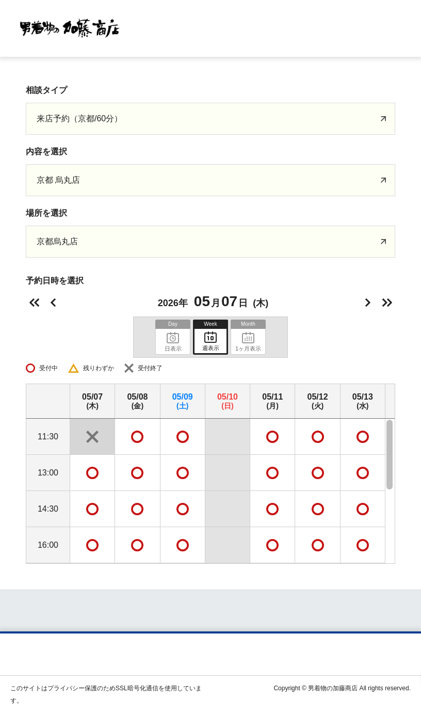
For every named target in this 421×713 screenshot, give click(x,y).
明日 (368, 302)
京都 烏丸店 (58, 180)
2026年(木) (213, 301)
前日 (53, 302)
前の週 (34, 302)
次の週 (387, 302)
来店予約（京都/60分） (79, 118)
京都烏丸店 (57, 241)
